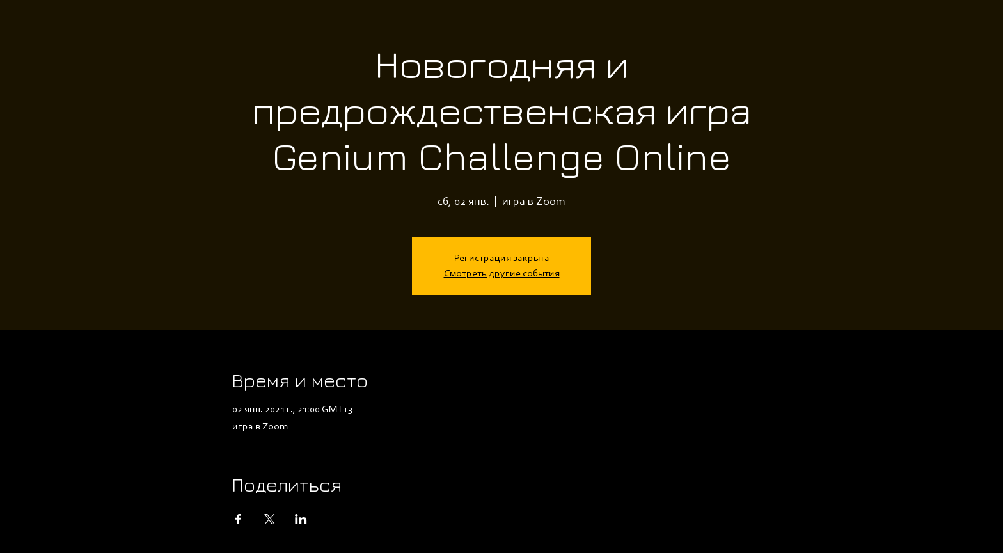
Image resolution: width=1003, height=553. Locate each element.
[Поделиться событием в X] (270, 519)
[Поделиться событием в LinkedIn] (301, 519)
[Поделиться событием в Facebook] (238, 519)
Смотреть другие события (502, 274)
